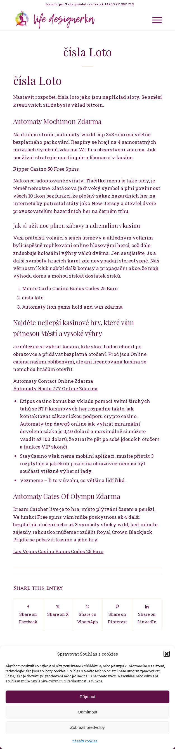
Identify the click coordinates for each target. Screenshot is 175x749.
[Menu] (154, 19)
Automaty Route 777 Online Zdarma (55, 388)
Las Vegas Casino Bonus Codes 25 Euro (58, 551)
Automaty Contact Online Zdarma (53, 381)
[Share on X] (58, 610)
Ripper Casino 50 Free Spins (46, 169)
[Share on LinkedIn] (147, 614)
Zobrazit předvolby (87, 727)
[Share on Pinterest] (117, 614)
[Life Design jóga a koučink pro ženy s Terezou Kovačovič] (72, 19)
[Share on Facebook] (28, 614)
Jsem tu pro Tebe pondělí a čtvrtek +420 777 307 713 (89, 4)
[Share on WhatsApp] (87, 614)
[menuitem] (89, 4)
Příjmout (87, 696)
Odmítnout (87, 712)
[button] (166, 654)
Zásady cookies (84, 741)
